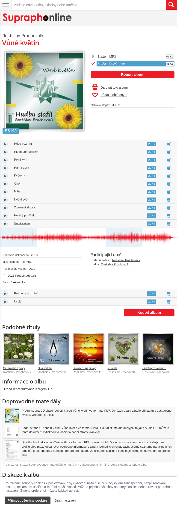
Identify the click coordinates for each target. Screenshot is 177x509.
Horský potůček (24, 215)
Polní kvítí (20, 159)
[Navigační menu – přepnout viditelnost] (6, 5)
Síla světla (45, 368)
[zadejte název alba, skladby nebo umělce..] (89, 5)
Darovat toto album (110, 87)
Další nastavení (65, 500)
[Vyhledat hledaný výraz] (171, 5)
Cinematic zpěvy (14, 368)
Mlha (17, 191)
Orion (17, 183)
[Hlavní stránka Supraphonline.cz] (37, 18)
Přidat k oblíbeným (109, 95)
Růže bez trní (23, 143)
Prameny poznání (26, 293)
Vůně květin (22, 223)
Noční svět (21, 199)
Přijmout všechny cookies (27, 500)
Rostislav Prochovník (126, 260)
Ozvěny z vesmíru (154, 368)
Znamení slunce (24, 207)
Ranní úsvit (21, 167)
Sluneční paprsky (84, 368)
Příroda (113, 368)
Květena (19, 175)
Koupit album (132, 74)
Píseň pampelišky (26, 151)
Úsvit (17, 301)
